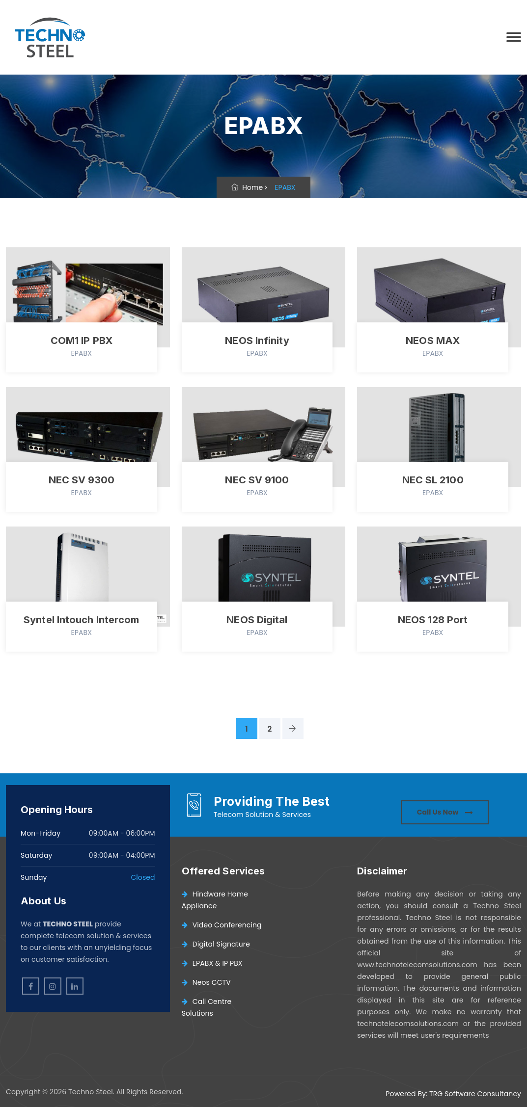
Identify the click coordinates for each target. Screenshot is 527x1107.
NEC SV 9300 (81, 480)
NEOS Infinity (257, 340)
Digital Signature (216, 944)
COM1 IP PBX (81, 340)
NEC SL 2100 (433, 480)
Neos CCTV (206, 982)
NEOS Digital (256, 620)
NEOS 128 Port (433, 620)
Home (247, 187)
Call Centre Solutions (207, 1007)
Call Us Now (445, 812)
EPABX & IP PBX (212, 963)
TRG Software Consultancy (475, 1094)
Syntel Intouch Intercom (81, 620)
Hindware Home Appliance (215, 900)
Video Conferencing (222, 925)
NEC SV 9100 (257, 480)
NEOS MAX (433, 340)
